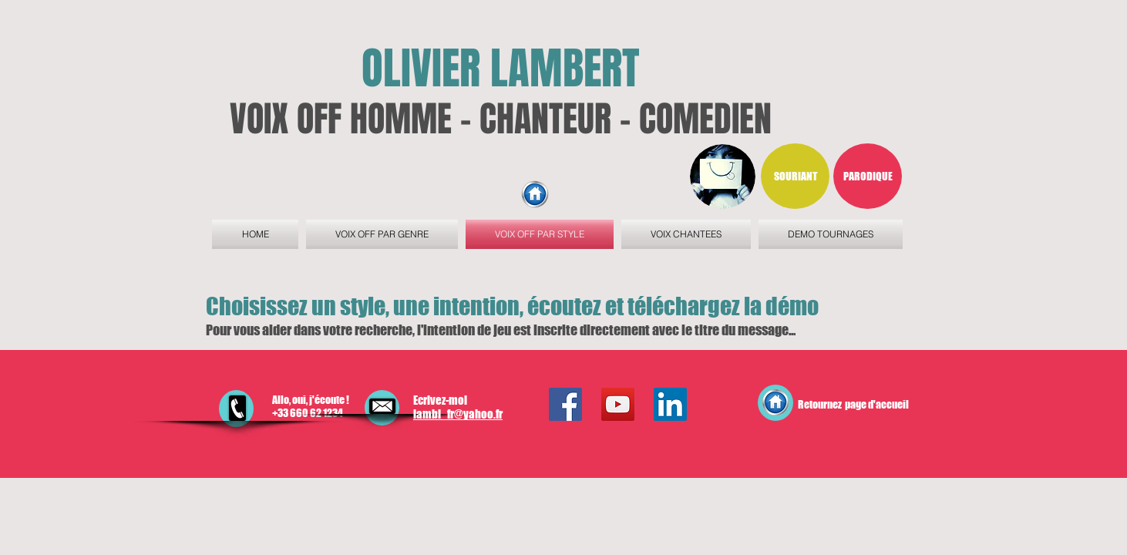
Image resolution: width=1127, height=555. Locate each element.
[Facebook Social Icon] (565, 404)
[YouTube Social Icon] (617, 404)
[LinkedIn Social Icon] (670, 404)
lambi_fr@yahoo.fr (458, 414)
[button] (795, 176)
